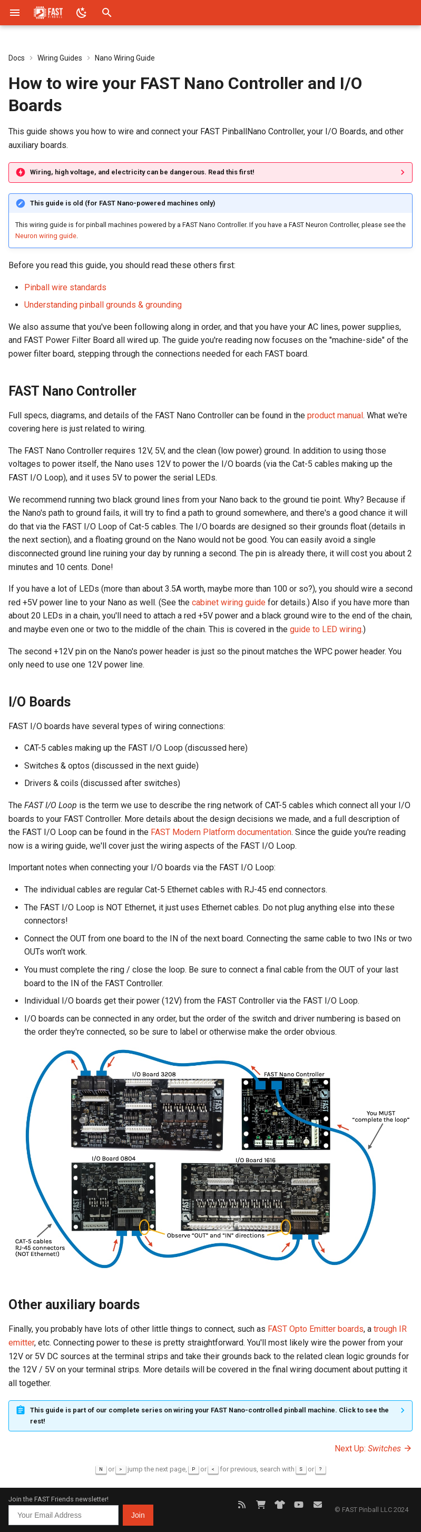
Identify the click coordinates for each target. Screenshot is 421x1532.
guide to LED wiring (325, 629)
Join (138, 1515)
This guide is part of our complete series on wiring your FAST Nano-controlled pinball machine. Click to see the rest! (209, 1415)
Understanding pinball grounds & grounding (103, 305)
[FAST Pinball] (48, 12)
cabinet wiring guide (229, 602)
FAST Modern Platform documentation (221, 832)
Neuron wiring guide (45, 236)
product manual (335, 415)
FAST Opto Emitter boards (316, 1329)
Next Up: (374, 1448)
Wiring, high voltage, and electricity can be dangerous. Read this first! (142, 172)
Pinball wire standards (65, 287)
